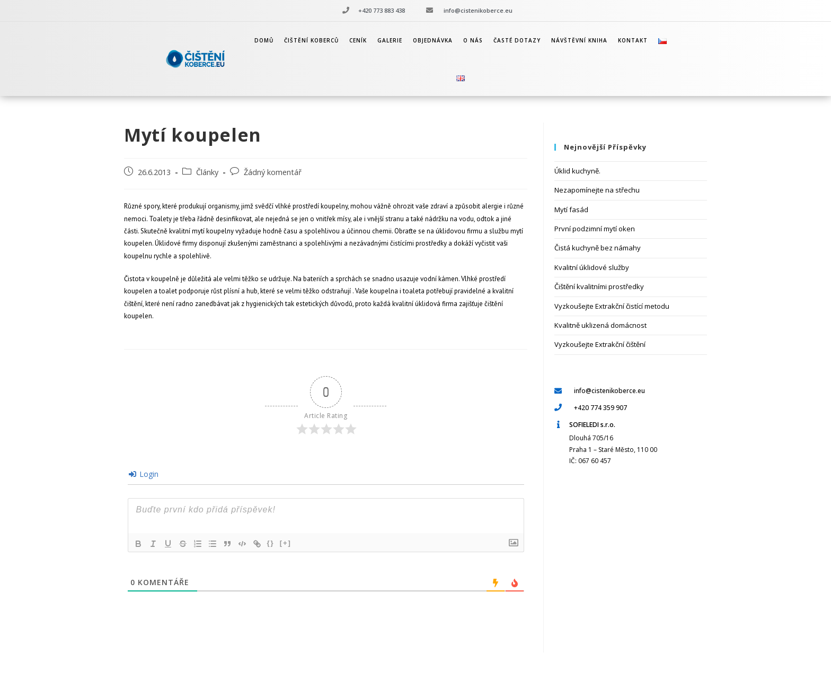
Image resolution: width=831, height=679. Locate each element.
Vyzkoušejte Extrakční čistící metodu (611, 306)
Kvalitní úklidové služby (591, 267)
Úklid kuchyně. (577, 171)
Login (143, 474)
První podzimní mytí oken (594, 228)
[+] (285, 543)
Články (207, 172)
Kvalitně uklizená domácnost (600, 325)
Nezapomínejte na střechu (597, 190)
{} (271, 543)
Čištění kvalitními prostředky (599, 286)
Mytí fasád (571, 209)
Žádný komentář (273, 172)
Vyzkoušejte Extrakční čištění (600, 344)
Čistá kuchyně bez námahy (597, 248)
